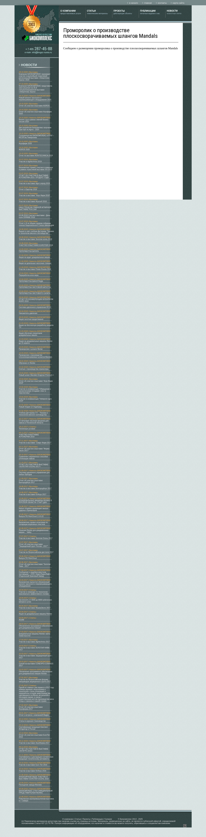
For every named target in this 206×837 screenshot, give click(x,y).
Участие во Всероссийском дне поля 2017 (36, 552)
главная (148, 3)
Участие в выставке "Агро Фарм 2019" (34, 195)
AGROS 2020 (24, 149)
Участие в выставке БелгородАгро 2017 (35, 488)
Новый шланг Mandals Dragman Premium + (36, 375)
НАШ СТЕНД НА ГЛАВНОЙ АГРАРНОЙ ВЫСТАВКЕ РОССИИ (35, 208)
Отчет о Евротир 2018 (28, 189)
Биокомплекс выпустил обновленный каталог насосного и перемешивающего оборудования (35, 584)
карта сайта (178, 3)
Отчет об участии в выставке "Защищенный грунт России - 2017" (33, 545)
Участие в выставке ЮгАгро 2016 (32, 771)
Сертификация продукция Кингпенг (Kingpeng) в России (33, 728)
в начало (133, 3)
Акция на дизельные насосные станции (35, 263)
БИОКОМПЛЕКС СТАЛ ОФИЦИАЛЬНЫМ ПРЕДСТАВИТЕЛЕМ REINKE (36, 792)
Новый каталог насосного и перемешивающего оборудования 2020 (35, 99)
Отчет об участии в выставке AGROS (34, 106)
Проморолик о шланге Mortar (31, 349)
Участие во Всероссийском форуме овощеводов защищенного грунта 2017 (35, 680)
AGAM (21, 620)
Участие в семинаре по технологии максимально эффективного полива (34, 593)
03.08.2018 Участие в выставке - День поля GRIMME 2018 (34, 216)
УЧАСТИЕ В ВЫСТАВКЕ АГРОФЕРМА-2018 (29, 436)
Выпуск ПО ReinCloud (28, 558)
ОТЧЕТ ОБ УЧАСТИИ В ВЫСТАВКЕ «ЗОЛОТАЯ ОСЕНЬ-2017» (33, 466)
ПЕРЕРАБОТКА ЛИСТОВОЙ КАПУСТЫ (35, 287)
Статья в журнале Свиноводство (32, 721)
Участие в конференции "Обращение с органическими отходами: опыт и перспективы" (35, 391)
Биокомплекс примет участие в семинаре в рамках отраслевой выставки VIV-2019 (36, 168)
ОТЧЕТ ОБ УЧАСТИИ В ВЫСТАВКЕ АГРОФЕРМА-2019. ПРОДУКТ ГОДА (34, 176)
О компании (67, 819)
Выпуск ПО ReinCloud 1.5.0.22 (31, 516)
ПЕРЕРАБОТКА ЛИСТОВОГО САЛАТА (34, 293)
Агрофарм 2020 (25, 143)
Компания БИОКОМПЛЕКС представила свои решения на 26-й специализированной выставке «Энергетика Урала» (35, 89)
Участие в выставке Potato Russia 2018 (35, 269)
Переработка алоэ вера (28, 275)
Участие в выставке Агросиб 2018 (33, 201)
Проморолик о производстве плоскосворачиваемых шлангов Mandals (35, 356)
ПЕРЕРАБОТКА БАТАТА (29, 251)
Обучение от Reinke (27, 363)
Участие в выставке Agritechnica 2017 (34, 642)
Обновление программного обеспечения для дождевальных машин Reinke (35, 673)
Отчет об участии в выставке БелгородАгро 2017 (31, 481)
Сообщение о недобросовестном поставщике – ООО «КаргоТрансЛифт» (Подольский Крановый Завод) (35, 574)
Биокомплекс (126, 819)
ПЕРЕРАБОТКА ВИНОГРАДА (31, 281)
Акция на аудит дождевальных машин (34, 257)
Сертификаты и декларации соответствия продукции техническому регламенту (36, 758)
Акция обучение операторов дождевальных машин (30, 334)
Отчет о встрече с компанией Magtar (34, 715)
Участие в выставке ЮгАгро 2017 (32, 494)
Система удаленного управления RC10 (35, 307)
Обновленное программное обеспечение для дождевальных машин (36, 627)
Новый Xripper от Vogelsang (30, 407)
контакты (162, 3)
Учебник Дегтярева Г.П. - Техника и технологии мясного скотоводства (33, 414)
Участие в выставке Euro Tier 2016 (33, 765)
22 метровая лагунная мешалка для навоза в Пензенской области (34, 422)
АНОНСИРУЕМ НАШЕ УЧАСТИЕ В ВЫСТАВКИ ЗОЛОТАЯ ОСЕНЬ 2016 (34, 778)
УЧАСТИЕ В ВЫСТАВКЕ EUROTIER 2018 (36, 245)
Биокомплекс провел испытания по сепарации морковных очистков (33, 523)
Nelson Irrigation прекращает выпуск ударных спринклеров (33, 509)
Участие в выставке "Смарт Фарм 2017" (35, 443)
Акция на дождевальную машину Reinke (35, 614)
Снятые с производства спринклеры (34, 369)
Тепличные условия (27, 429)
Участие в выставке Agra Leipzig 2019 (34, 183)
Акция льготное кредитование (31, 319)
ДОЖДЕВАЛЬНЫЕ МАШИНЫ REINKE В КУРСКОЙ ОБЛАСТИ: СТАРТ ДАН (35, 501)
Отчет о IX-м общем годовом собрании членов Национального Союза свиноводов (36, 224)
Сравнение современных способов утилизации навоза (33, 458)
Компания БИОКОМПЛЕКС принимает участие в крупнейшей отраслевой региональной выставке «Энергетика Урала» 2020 (34, 77)
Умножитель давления (28, 313)
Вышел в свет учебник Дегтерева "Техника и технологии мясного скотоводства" (36, 232)
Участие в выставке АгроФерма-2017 (34, 743)
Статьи (78, 819)
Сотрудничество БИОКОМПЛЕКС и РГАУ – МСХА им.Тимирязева (36, 136)
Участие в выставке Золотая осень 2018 (35, 239)
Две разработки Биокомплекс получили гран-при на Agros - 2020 (35, 129)
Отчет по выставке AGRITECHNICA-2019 (36, 155)
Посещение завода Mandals (30, 785)
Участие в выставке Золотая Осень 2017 (35, 538)
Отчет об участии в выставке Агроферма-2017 (31, 708)
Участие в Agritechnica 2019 (30, 161)
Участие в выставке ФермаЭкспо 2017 (34, 608)
